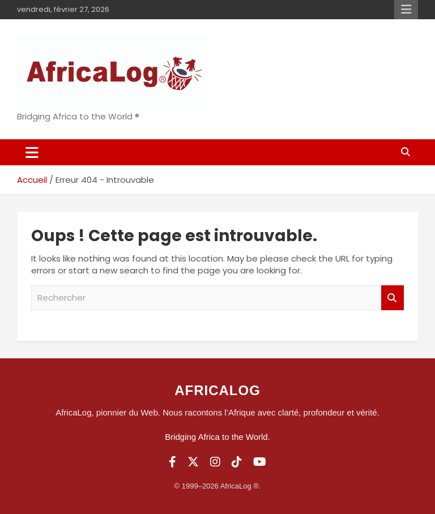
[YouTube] (259, 462)
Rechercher (392, 298)
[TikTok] (237, 462)
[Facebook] (172, 462)
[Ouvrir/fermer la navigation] (32, 152)
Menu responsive (406, 9)
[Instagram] (215, 462)
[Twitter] (193, 462)
